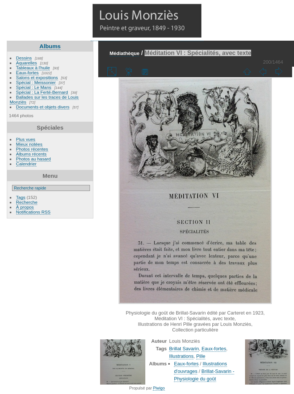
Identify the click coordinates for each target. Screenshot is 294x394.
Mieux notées (29, 144)
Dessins (24, 57)
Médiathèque (124, 53)
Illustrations (181, 356)
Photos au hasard (33, 158)
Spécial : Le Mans (34, 87)
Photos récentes (32, 149)
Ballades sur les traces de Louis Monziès (44, 99)
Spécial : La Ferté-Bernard (42, 92)
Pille (200, 356)
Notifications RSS (33, 211)
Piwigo (159, 388)
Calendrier (26, 163)
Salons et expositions (37, 77)
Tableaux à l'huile (33, 67)
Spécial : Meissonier (36, 82)
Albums (50, 46)
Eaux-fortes (27, 72)
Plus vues (25, 139)
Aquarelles (26, 62)
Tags (21, 197)
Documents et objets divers (43, 106)
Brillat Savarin (184, 348)
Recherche (27, 202)
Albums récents (31, 153)
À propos (25, 207)
